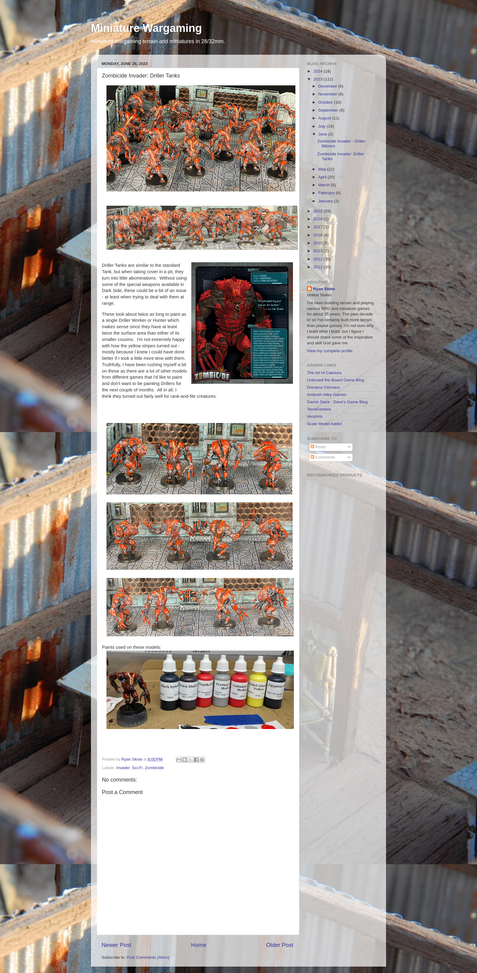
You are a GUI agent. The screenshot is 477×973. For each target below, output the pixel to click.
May (322, 169)
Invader (123, 767)
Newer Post (116, 945)
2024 (318, 71)
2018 (318, 219)
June (323, 134)
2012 (318, 259)
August (325, 118)
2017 (318, 227)
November (328, 94)
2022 (318, 211)
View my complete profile (330, 351)
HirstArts (315, 416)
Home (198, 945)
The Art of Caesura (324, 372)
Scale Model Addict (324, 423)
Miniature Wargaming (146, 28)
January (326, 201)
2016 (318, 235)
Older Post (279, 945)
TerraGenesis (319, 409)
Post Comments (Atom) (148, 957)
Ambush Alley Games (326, 394)
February (327, 193)
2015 (318, 243)
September (328, 110)
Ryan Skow (324, 289)
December (328, 86)
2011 (318, 267)
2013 (318, 251)
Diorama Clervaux (323, 387)
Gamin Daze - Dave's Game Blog (337, 402)
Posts (318, 447)
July (322, 126)
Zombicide (154, 767)
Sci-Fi (137, 767)
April (323, 177)
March (324, 185)
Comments (323, 457)
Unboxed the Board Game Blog (335, 380)
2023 (318, 79)
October (326, 102)
